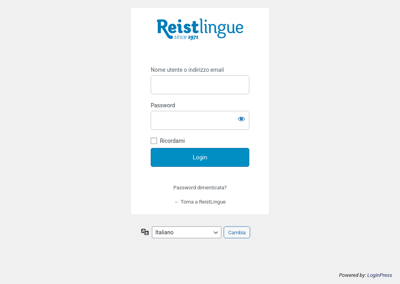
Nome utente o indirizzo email (187, 70)
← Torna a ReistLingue (200, 202)
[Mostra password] (241, 119)
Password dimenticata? (199, 188)
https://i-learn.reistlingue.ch (200, 34)
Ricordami (172, 141)
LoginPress (379, 275)
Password (163, 105)
